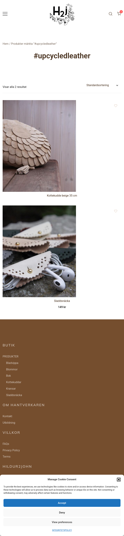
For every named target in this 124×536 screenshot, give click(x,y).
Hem (6, 43)
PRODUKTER (10, 356)
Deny (62, 512)
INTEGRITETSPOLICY (62, 530)
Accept (62, 503)
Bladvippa (12, 363)
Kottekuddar (13, 382)
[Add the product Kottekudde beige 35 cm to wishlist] (116, 106)
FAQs (6, 444)
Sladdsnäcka (62, 301)
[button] (119, 479)
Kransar (11, 388)
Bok (8, 375)
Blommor (12, 369)
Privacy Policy (11, 450)
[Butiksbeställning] (102, 85)
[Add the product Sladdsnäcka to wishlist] (116, 211)
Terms (6, 456)
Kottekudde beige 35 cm (62, 195)
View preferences (62, 522)
